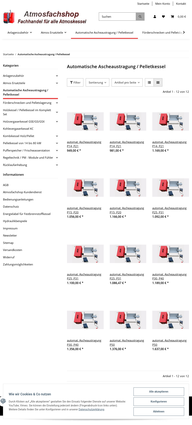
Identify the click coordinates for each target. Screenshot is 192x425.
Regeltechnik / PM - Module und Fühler (28, 157)
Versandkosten (12, 250)
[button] (155, 16)
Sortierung (96, 82)
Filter (75, 82)
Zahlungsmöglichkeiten (18, 264)
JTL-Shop (172, 420)
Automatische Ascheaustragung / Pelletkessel (25, 92)
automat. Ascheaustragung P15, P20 (84, 210)
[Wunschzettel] (163, 16)
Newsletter (10, 235)
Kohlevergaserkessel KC (18, 128)
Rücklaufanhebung (15, 165)
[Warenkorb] (178, 16)
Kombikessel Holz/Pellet (18, 136)
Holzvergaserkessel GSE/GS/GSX (24, 121)
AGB (6, 185)
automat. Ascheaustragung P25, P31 (169, 210)
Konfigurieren (158, 401)
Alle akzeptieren (158, 392)
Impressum (10, 228)
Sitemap (8, 243)
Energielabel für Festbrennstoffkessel (27, 214)
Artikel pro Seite (125, 82)
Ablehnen (158, 411)
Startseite (143, 3)
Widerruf (8, 257)
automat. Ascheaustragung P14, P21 (84, 144)
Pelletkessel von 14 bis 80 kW (22, 143)
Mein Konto (162, 3)
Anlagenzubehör (13, 76)
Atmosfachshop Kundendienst (22, 192)
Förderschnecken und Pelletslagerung (27, 103)
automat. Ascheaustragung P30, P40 (169, 276)
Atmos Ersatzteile (14, 83)
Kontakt (181, 3)
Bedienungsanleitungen (18, 199)
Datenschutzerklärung (100, 409)
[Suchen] (117, 16)
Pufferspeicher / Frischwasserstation (26, 150)
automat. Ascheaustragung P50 (127, 342)
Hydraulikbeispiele (15, 221)
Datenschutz (11, 206)
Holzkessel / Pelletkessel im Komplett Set (27, 112)
